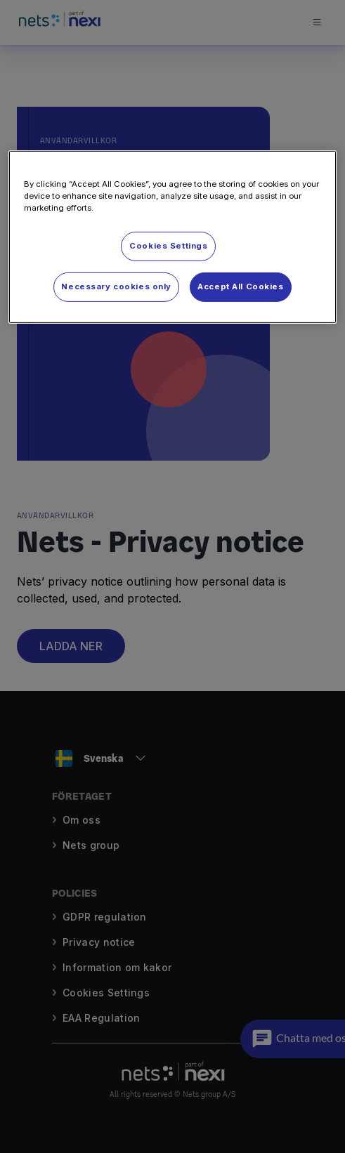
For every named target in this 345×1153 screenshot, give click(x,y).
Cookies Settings (168, 246)
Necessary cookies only (116, 286)
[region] (172, 237)
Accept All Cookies (240, 286)
